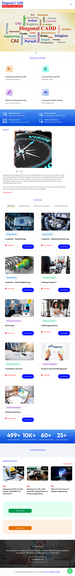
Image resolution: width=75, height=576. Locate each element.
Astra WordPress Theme (52, 571)
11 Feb (45, 468)
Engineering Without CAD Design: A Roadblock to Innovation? (13, 490)
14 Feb (21, 468)
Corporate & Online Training (51, 100)
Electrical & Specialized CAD (15, 100)
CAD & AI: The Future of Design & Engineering (60, 489)
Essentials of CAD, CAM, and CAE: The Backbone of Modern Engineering (36, 490)
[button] (4, 30)
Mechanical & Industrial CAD (15, 76)
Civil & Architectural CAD (50, 76)
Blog (4, 485)
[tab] (11, 205)
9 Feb (69, 468)
